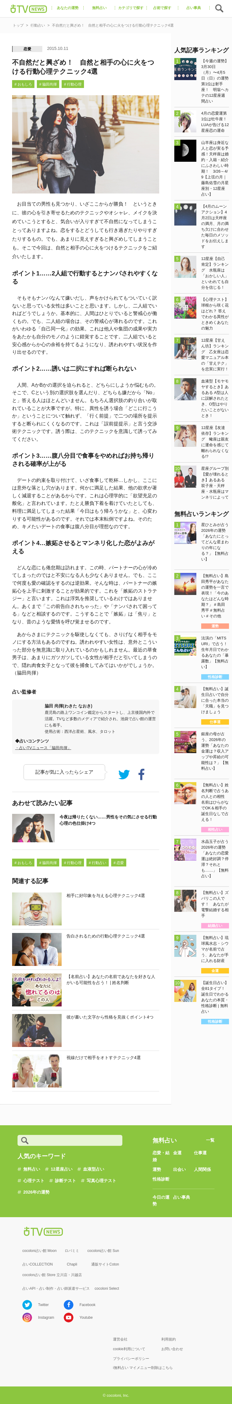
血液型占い (93, 1169)
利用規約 (168, 1339)
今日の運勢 (161, 1200)
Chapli (72, 1264)
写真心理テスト (101, 1180)
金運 (177, 1152)
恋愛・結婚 (161, 1156)
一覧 (210, 1140)
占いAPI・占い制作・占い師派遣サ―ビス (56, 1288)
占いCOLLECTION (37, 1264)
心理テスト (33, 1180)
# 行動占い (97, 863)
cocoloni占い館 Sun (103, 1251)
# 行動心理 (73, 84)
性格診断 (161, 1179)
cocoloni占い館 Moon (39, 1251)
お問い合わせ (172, 1349)
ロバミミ (72, 1251)
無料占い (31, 1169)
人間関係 (202, 1169)
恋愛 (27, 49)
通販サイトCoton (105, 1264)
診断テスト (65, 1180)
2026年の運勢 (36, 1192)
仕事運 (200, 1152)
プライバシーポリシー (131, 1359)
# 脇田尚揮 (48, 84)
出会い (179, 1169)
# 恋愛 (119, 863)
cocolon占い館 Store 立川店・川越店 (52, 1275)
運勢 (157, 1169)
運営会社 (120, 1339)
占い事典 (181, 1197)
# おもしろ (23, 84)
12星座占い (61, 1169)
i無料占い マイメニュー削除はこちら (143, 1368)
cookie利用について (129, 1349)
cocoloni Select (107, 1288)
